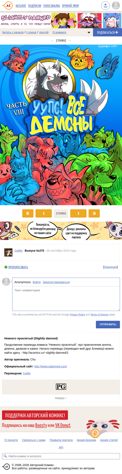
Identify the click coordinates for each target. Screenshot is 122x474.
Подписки (34, 5)
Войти (37, 282)
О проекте (11, 440)
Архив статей (109, 440)
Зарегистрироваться (56, 282)
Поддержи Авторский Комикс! (35, 415)
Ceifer (27, 373)
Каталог (21, 5)
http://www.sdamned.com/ (50, 366)
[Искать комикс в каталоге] (5, 456)
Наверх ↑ (61, 398)
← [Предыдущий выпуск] (52, 40)
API (61, 447)
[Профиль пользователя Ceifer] (8, 252)
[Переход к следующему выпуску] (61, 125)
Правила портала (61, 440)
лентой (44, 32)
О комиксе (59, 32)
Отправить (108, 324)
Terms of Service (99, 314)
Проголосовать (18, 267)
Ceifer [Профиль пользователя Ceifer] (18, 250)
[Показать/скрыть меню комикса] (89, 32)
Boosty (41, 425)
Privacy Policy (77, 314)
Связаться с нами (33, 440)
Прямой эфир (70, 5)
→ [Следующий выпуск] (69, 40)
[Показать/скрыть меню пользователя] (115, 5)
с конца (32, 32)
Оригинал (110, 267)
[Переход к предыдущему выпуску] (15, 125)
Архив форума (86, 440)
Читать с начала (13, 32)
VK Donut (62, 425)
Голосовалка (51, 5)
